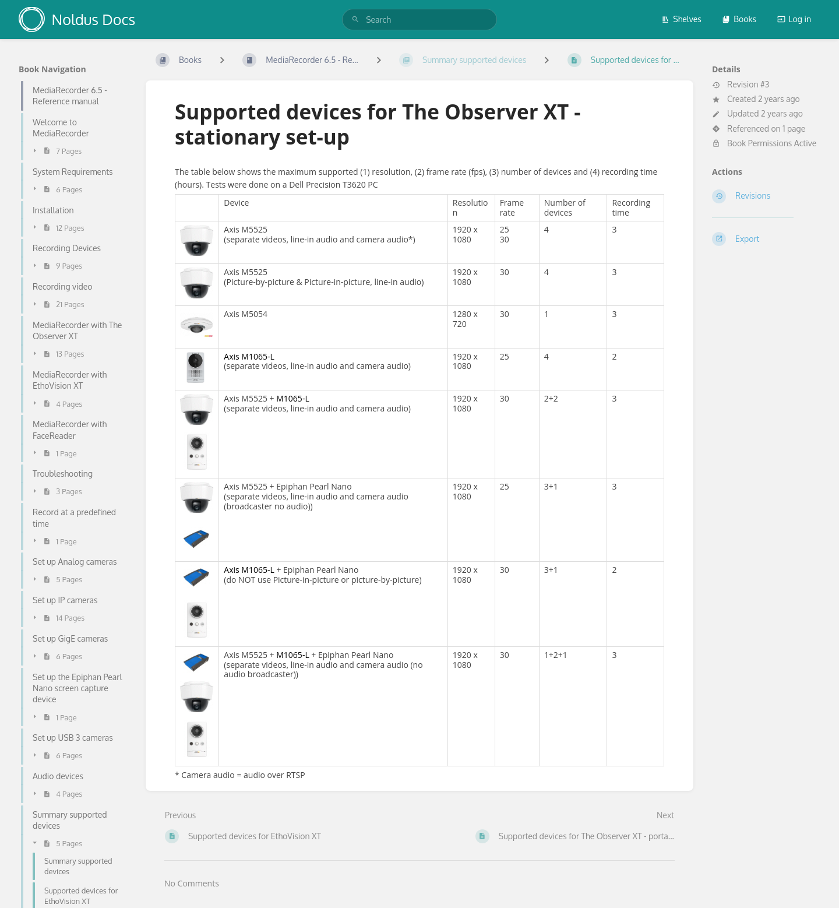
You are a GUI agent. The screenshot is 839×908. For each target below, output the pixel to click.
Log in (794, 19)
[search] (419, 19)
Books (739, 19)
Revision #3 (740, 84)
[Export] (766, 239)
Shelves (681, 19)
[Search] (355, 19)
